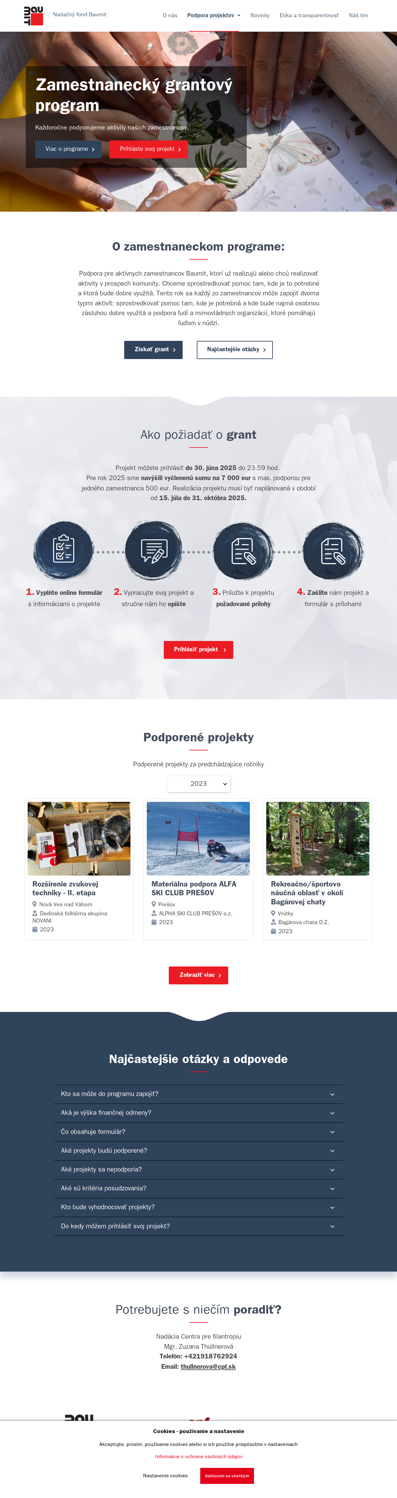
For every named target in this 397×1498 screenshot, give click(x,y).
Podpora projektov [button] (211, 15)
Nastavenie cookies (165, 1475)
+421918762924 (210, 1364)
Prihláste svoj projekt (158, 149)
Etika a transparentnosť (309, 15)
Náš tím (358, 15)
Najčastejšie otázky (239, 351)
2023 (198, 786)
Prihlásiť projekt (201, 652)
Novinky (260, 15)
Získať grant (153, 351)
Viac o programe (73, 149)
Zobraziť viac (201, 980)
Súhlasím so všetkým (227, 1476)
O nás (170, 15)
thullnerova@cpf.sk (208, 1374)
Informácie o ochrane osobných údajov (198, 1456)
